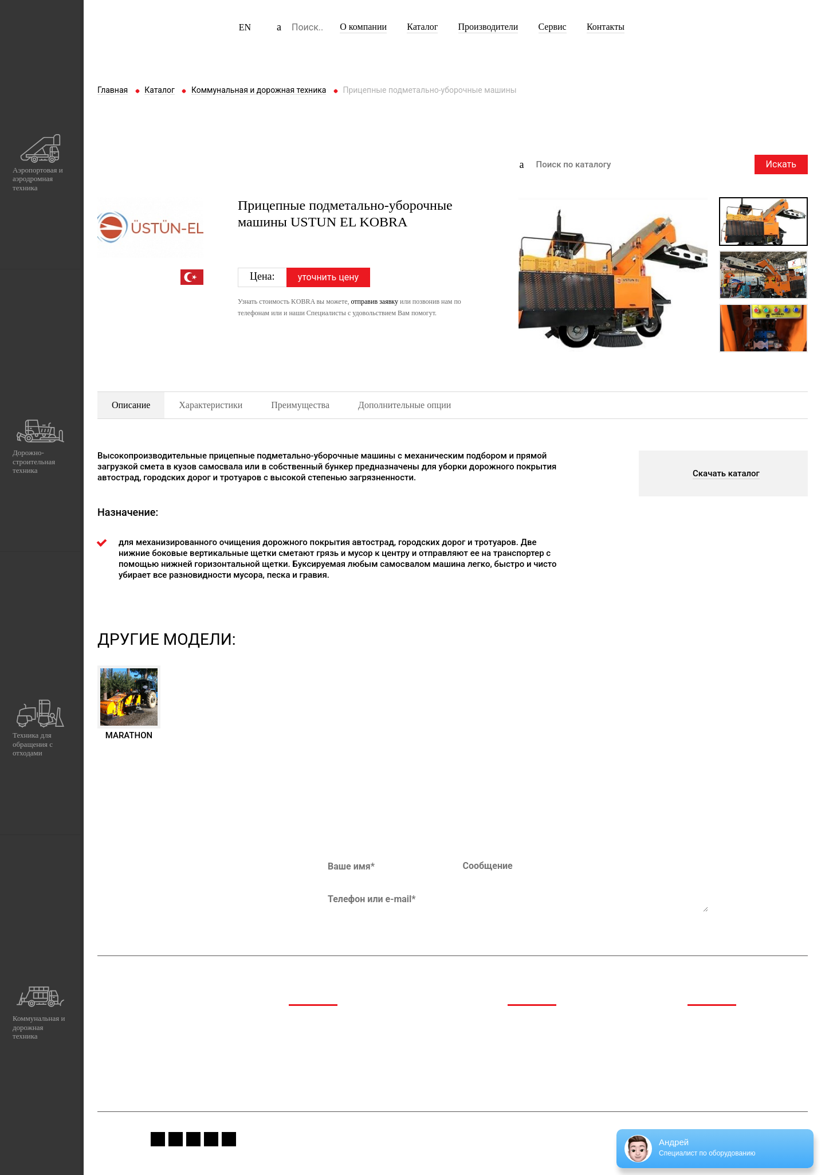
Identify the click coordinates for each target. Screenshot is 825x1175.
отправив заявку (375, 301)
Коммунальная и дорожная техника (357, 1067)
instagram (175, 1139)
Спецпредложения (723, 1038)
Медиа (700, 1023)
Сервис (553, 27)
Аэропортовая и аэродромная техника (362, 1023)
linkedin (229, 1139)
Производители (488, 27)
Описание (131, 405)
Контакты (605, 27)
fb (158, 1139)
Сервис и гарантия (724, 1052)
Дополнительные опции (404, 405)
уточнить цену (328, 277)
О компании (363, 27)
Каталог (422, 27)
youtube (193, 1139)
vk (211, 1139)
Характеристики (210, 405)
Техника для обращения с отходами (358, 1052)
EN (245, 27)
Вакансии (706, 1067)
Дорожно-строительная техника (350, 1038)
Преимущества (300, 405)
